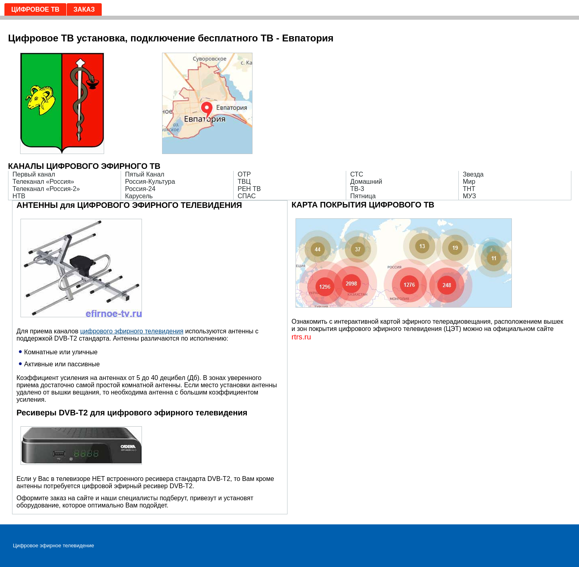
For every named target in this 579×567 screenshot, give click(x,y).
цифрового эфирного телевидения (131, 331)
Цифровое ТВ (35, 9)
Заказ (84, 9)
